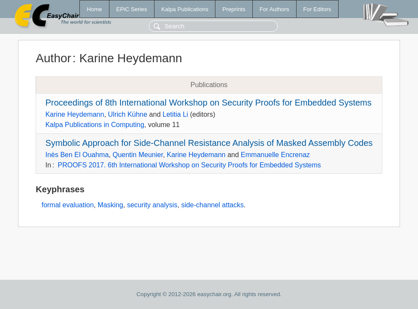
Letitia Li (175, 114)
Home (94, 9)
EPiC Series (131, 9)
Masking (110, 205)
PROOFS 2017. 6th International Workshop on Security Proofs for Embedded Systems (189, 165)
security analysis (152, 205)
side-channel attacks (212, 205)
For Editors (317, 9)
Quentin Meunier (137, 154)
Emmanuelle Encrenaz (275, 154)
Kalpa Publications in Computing (94, 124)
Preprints (233, 9)
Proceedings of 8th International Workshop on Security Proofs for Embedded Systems (208, 102)
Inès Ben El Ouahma (77, 154)
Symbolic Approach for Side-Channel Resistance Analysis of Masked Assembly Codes (209, 143)
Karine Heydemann (74, 114)
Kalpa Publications (185, 9)
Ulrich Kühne (128, 114)
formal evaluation (68, 205)
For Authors (274, 9)
